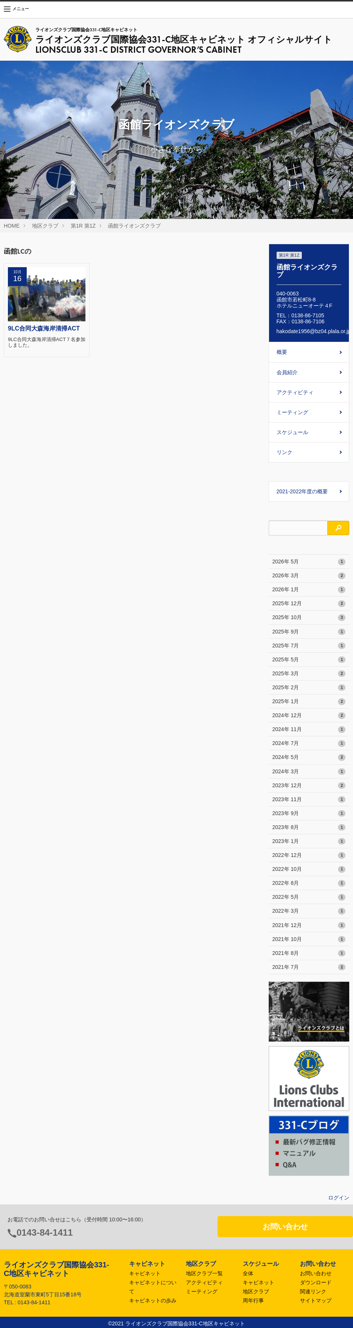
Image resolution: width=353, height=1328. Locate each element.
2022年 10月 (309, 869)
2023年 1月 (309, 841)
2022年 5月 (309, 897)
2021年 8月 (309, 953)
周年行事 (253, 1300)
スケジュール (292, 432)
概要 (282, 352)
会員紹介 (287, 372)
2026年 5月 (309, 561)
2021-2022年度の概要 (302, 491)
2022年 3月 (309, 911)
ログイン (338, 1198)
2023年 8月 (309, 827)
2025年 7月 (309, 646)
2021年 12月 (309, 925)
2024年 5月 (309, 757)
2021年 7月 (309, 967)
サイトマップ (316, 1300)
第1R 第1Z (83, 226)
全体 (248, 1273)
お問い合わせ (285, 1226)
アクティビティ (295, 392)
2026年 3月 (309, 575)
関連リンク (313, 1291)
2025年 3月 (309, 673)
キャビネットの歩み (152, 1300)
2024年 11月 (309, 729)
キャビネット (145, 1273)
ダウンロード (316, 1282)
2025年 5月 (309, 659)
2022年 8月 (309, 883)
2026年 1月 (309, 589)
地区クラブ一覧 (204, 1273)
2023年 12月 (309, 785)
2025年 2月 (309, 687)
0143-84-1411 (45, 1232)
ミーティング (292, 412)
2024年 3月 (309, 771)
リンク (284, 452)
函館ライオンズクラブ (134, 226)
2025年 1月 (309, 701)
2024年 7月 (309, 743)
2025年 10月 (309, 617)
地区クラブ (45, 226)
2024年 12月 (309, 715)
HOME (12, 226)
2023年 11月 (309, 799)
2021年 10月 (309, 939)
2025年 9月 (309, 632)
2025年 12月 (309, 603)
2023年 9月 (309, 813)
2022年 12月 (309, 855)
